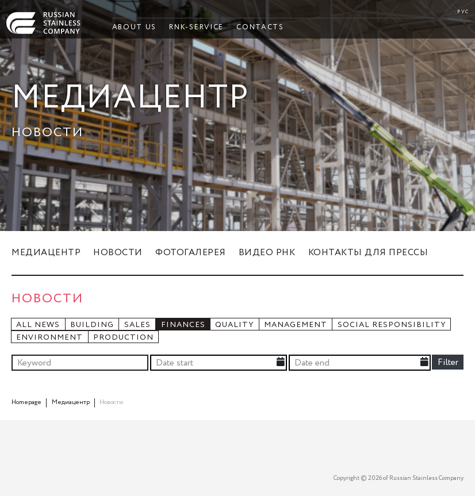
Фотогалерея (190, 252)
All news (38, 325)
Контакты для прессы (368, 252)
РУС (462, 12)
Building (92, 325)
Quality (234, 325)
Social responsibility (392, 325)
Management (295, 325)
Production (123, 337)
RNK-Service (196, 27)
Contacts (260, 27)
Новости (118, 252)
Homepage (26, 402)
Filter (448, 362)
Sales (137, 325)
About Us (134, 27)
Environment (49, 337)
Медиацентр (46, 252)
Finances (183, 325)
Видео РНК (267, 252)
